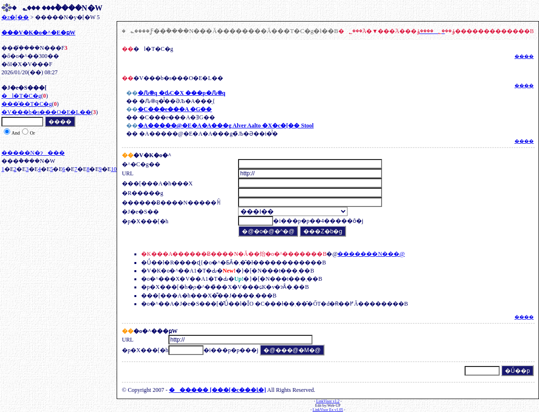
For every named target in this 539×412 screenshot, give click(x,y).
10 (114, 169)
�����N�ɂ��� (33, 152)
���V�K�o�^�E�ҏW (38, 32)
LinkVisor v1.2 (327, 401)
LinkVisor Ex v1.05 (327, 410)
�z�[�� (15, 17)
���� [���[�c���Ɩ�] (217, 390)
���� (524, 56)
